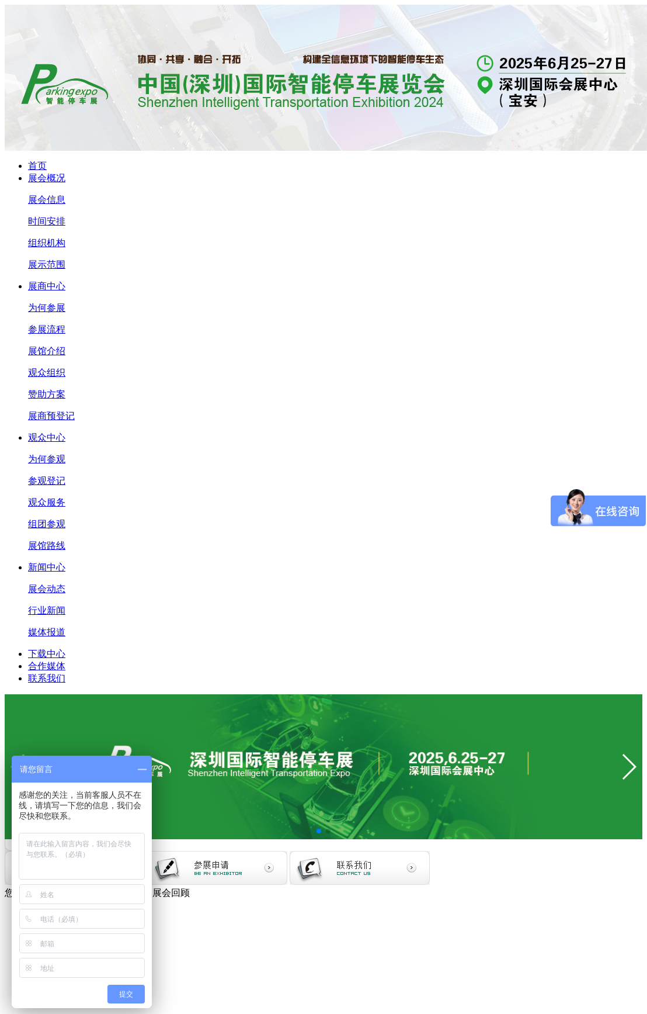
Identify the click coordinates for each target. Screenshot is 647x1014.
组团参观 (46, 524)
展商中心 (46, 286)
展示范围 (46, 264)
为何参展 (46, 308)
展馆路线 (46, 546)
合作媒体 (46, 666)
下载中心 (46, 654)
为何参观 (46, 459)
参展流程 (46, 329)
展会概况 (46, 178)
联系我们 (46, 678)
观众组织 (46, 373)
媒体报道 (46, 632)
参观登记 (46, 481)
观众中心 (46, 437)
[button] (318, 831)
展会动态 (46, 589)
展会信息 (46, 200)
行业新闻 (46, 610)
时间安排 (46, 221)
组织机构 (46, 243)
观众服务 (46, 502)
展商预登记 (51, 416)
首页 (37, 166)
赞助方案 (46, 394)
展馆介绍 (46, 351)
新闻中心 (46, 567)
